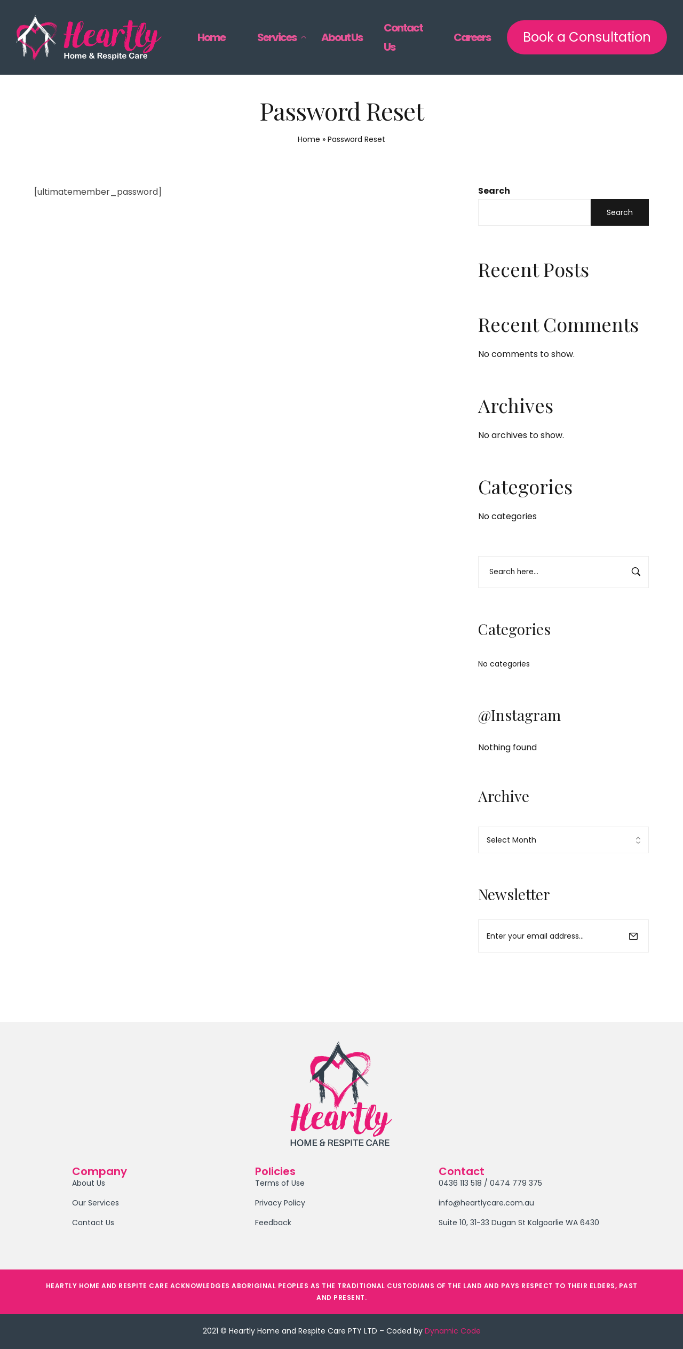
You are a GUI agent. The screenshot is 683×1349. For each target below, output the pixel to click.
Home (309, 139)
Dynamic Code (453, 1331)
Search (494, 191)
